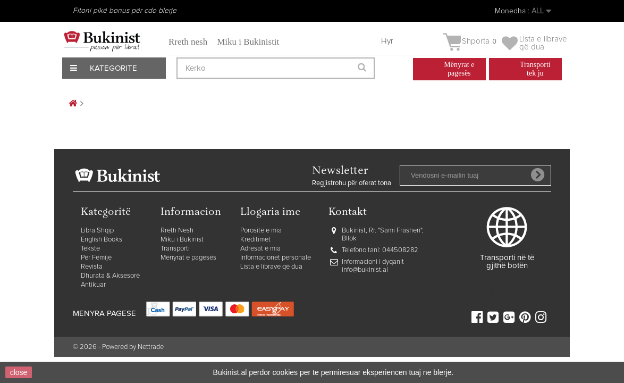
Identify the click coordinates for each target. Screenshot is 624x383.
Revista (92, 266)
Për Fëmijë (96, 257)
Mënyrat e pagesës (188, 257)
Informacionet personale (275, 257)
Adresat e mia (260, 248)
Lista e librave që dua (271, 266)
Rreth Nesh (177, 230)
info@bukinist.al (365, 270)
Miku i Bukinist (182, 239)
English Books (101, 239)
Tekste (90, 248)
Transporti (175, 248)
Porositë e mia (261, 230)
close (19, 372)
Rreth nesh (187, 42)
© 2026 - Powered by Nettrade (118, 347)
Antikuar (93, 284)
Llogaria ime (270, 212)
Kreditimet (255, 239)
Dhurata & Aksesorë (110, 275)
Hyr (387, 41)
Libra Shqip (97, 230)
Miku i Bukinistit (248, 42)
